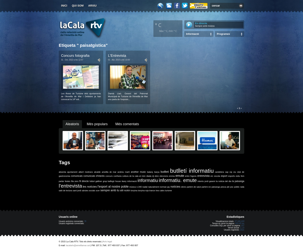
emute (179, 175)
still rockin (125, 190)
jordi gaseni (209, 181)
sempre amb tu (109, 190)
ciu (234, 172)
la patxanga (238, 181)
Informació (192, 33)
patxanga (215, 187)
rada (242, 187)
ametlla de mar (109, 172)
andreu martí (123, 172)
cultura (125, 176)
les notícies (90, 186)
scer (98, 190)
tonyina (134, 190)
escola (217, 176)
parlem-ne (206, 187)
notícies (175, 186)
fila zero (74, 181)
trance (152, 190)
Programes (223, 33)
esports (231, 176)
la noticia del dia (223, 181)
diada (148, 176)
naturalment (153, 187)
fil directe (84, 181)
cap (226, 172)
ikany (124, 181)
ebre (157, 176)
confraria (117, 176)
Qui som (78, 5)
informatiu (148, 180)
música (132, 187)
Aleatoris (72, 124)
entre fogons (191, 176)
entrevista (203, 175)
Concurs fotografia (75, 56)
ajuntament (72, 172)
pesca (223, 187)
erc (211, 176)
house (118, 181)
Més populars (97, 124)
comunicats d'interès (94, 176)
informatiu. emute (178, 180)
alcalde (97, 172)
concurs (109, 176)
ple (228, 187)
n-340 (139, 187)
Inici (64, 5)
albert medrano (86, 172)
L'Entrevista (117, 56)
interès (200, 181)
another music (138, 172)
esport (224, 176)
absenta (62, 172)
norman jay (165, 187)
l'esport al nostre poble (113, 186)
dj (153, 176)
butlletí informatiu (192, 171)
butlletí (165, 171)
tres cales (160, 190)
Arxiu (92, 5)
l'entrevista (70, 186)
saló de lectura (65, 190)
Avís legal (107, 241)
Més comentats (127, 124)
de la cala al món (137, 176)
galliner (98, 181)
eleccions (164, 176)
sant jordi (77, 190)
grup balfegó (108, 181)
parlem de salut (194, 187)
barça (156, 172)
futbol (91, 181)
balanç (150, 172)
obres (183, 187)
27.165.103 (239, 221)
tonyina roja (143, 190)
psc (231, 187)
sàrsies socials (88, 190)
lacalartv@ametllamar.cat (78, 245)
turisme (168, 190)
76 (85, 221)
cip (231, 172)
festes (67, 181)
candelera (219, 172)
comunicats (77, 176)
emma (172, 176)
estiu (238, 176)
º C (158, 25)
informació (132, 181)
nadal (144, 187)
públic (236, 187)
